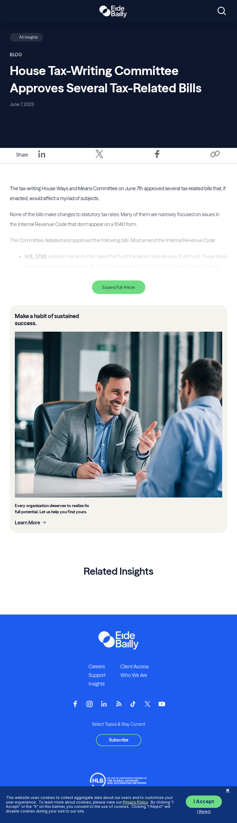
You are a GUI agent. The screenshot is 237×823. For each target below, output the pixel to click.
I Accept (203, 801)
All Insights (28, 37)
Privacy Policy (135, 802)
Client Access (134, 666)
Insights (97, 684)
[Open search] (221, 11)
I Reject (204, 811)
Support (97, 675)
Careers (97, 666)
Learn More (27, 522)
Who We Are (133, 675)
